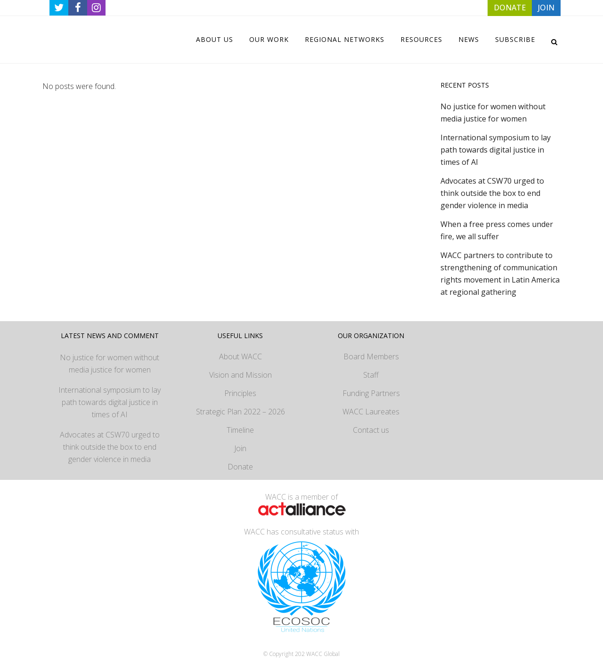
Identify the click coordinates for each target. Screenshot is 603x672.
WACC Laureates (370, 411)
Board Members (371, 356)
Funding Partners (371, 393)
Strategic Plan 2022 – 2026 (240, 411)
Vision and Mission (240, 375)
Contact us (371, 430)
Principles (240, 393)
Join (240, 448)
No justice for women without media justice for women (109, 363)
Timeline (240, 430)
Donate (240, 466)
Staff (371, 375)
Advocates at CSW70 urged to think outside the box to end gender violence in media (492, 193)
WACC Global (323, 654)
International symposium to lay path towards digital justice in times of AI (495, 149)
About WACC (240, 356)
